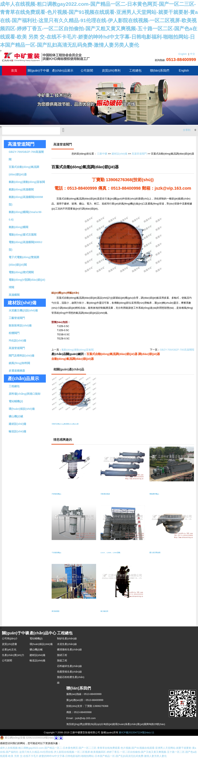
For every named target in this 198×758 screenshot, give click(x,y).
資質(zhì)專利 (111, 70)
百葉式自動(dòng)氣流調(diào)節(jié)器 (24, 170)
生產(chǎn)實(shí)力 (13, 655)
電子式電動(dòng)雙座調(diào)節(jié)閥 (24, 261)
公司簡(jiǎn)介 (10, 638)
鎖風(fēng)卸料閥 (19, 363)
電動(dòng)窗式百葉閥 (22, 234)
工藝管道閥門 (17, 317)
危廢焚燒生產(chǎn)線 (69, 671)
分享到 (186, 129)
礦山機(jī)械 (16, 416)
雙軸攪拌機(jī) (157, 494)
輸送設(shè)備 (17, 431)
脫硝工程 (62, 655)
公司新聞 (87, 70)
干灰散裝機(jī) (59, 553)
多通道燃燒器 (17, 370)
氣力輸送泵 (107, 612)
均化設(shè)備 (17, 340)
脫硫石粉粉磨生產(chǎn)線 (70, 680)
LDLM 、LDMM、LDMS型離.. (117, 553)
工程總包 (135, 70)
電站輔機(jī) (16, 401)
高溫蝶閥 (14, 294)
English (182, 53)
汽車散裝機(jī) (59, 494)
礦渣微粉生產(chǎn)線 (69, 649)
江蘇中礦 (102, 153)
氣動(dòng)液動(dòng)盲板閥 (27, 181)
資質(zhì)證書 (9, 644)
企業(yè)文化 (9, 649)
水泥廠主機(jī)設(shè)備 (23, 310)
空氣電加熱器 (108, 494)
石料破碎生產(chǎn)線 (69, 666)
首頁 (14, 70)
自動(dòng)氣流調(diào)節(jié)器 (72, 358)
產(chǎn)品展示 (62, 70)
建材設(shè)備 (17, 423)
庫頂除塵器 (58, 612)
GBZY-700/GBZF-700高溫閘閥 (26, 155)
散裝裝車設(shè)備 (20, 325)
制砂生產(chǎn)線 (67, 638)
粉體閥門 (14, 333)
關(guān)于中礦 (38, 70)
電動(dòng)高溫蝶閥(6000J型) (25, 246)
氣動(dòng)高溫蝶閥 (21, 189)
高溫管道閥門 (21, 144)
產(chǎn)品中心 (43, 633)
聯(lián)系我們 (159, 70)
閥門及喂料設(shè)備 (21, 355)
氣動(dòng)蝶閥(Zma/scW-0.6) (25, 215)
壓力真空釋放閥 (158, 553)
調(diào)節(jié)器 (149, 354)
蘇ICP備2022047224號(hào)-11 (136, 732)
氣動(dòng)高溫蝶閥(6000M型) (26, 200)
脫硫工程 (62, 660)
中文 (192, 53)
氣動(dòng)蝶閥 (18, 227)
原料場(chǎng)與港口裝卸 (24, 393)
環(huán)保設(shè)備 (22, 408)
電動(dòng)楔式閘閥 (21, 272)
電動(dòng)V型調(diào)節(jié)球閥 (27, 283)
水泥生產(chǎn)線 (67, 644)
